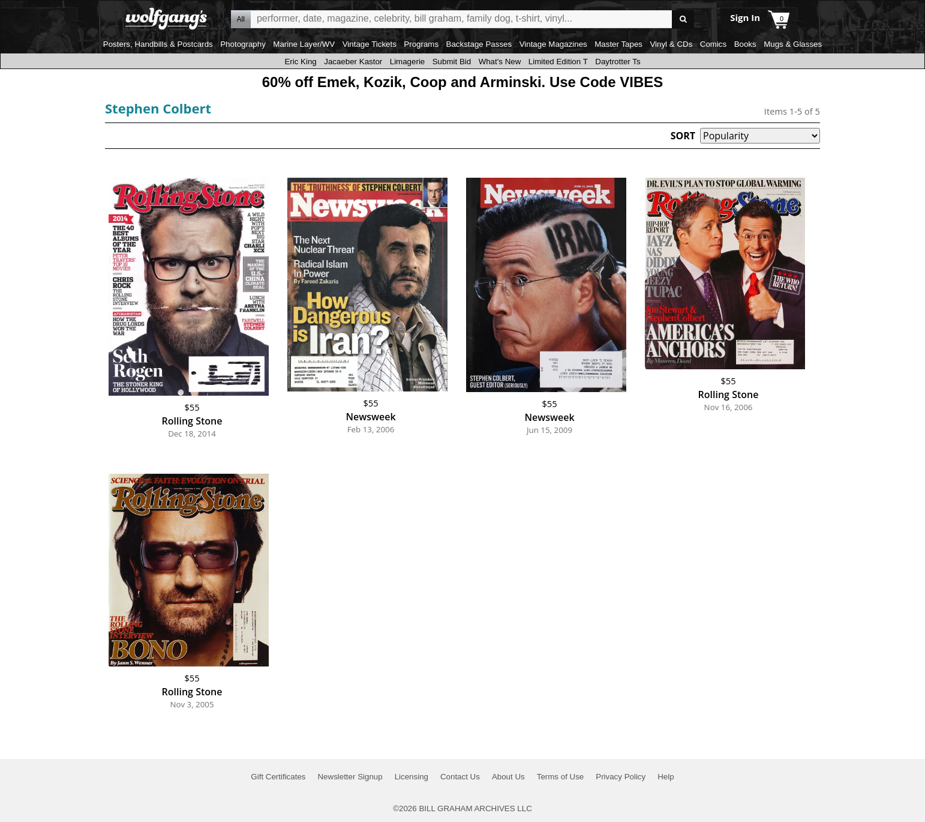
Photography (243, 44)
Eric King (300, 61)
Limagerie (407, 61)
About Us (508, 776)
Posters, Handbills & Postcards (158, 44)
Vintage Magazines (553, 44)
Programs (421, 44)
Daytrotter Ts (617, 61)
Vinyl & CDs (671, 44)
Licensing (411, 776)
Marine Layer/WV (304, 44)
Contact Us (460, 776)
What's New (500, 61)
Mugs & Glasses (793, 44)
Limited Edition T (558, 61)
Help (665, 776)
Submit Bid (452, 61)
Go (683, 19)
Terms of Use (560, 776)
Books (745, 44)
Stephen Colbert (158, 108)
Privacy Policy (620, 776)
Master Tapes (618, 44)
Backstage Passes (479, 44)
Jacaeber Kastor (353, 61)
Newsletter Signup (349, 776)
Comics (713, 44)
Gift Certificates (278, 776)
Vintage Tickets (370, 44)
